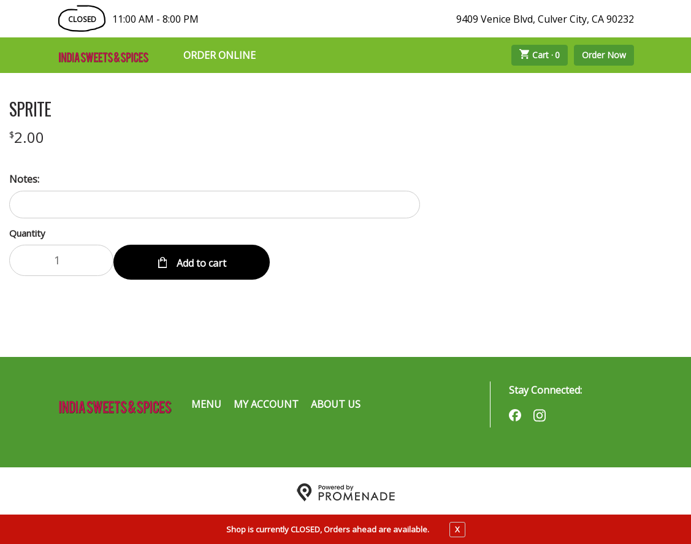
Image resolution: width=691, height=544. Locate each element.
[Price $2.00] (26, 137)
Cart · (539, 55)
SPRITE (30, 109)
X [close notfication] (457, 529)
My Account (266, 401)
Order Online (219, 55)
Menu (206, 401)
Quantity (27, 233)
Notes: (24, 179)
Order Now (604, 55)
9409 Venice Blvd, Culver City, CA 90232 (545, 19)
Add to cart (200, 260)
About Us (336, 401)
